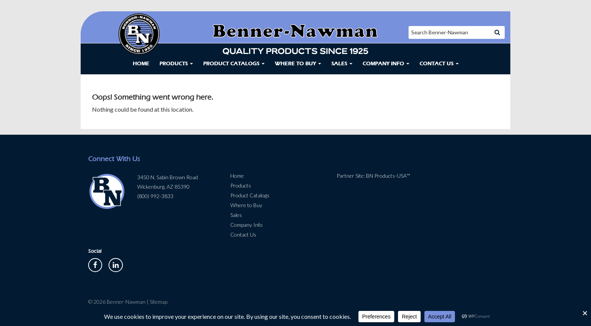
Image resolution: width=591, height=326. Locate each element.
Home (141, 63)
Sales (341, 63)
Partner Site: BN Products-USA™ (373, 175)
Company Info (386, 63)
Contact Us (439, 63)
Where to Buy (298, 63)
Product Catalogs (234, 63)
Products (176, 63)
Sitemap (158, 301)
